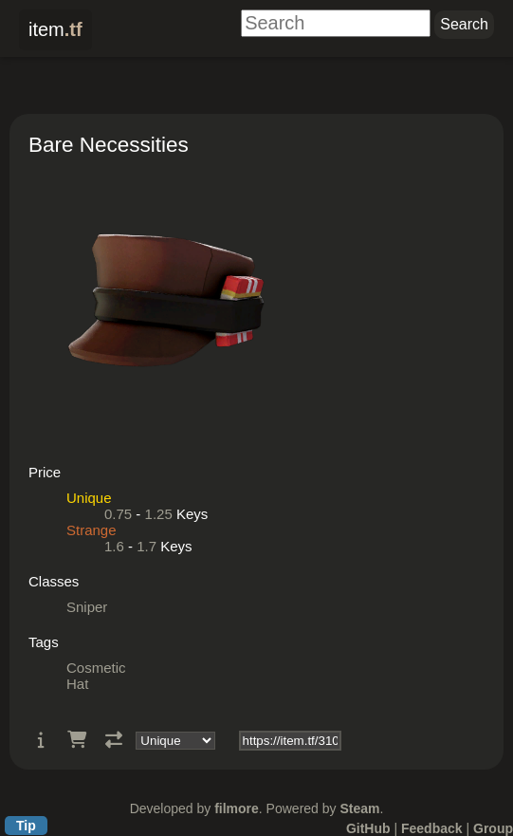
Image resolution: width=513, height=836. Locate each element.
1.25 (159, 514)
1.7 (146, 546)
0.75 (118, 514)
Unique (89, 498)
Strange (91, 530)
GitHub (368, 828)
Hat (77, 684)
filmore (236, 808)
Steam (359, 808)
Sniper (86, 607)
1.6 (114, 546)
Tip (26, 825)
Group (493, 828)
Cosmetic (96, 668)
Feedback (432, 828)
